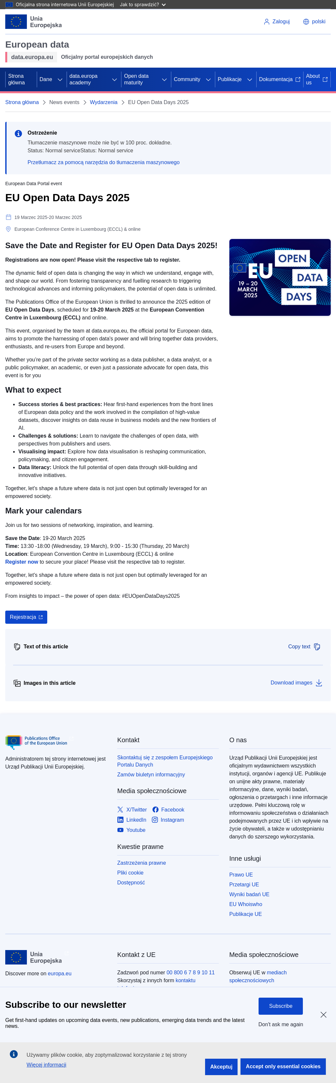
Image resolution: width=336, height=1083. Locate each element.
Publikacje (230, 79)
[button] (314, 21)
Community (187, 79)
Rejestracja (23, 617)
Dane (46, 79)
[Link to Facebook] (168, 810)
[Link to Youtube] (131, 830)
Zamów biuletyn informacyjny (151, 774)
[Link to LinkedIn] (131, 820)
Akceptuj (221, 1067)
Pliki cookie (130, 873)
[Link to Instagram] (168, 820)
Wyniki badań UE (249, 894)
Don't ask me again (281, 1024)
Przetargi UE (244, 884)
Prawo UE (241, 874)
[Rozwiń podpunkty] (60, 79)
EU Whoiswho (245, 904)
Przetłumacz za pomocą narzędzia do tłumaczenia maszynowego (103, 162)
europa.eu (60, 973)
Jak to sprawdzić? (142, 4)
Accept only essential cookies (283, 1066)
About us (317, 79)
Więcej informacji (46, 1065)
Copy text (304, 647)
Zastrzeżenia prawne (141, 863)
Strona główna (16, 79)
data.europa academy (83, 79)
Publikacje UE (245, 914)
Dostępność (131, 882)
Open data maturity (136, 79)
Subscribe (280, 1006)
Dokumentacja (280, 79)
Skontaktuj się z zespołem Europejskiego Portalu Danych (165, 761)
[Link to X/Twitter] (132, 810)
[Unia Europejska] (33, 21)
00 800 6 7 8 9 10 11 (191, 972)
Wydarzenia (103, 102)
